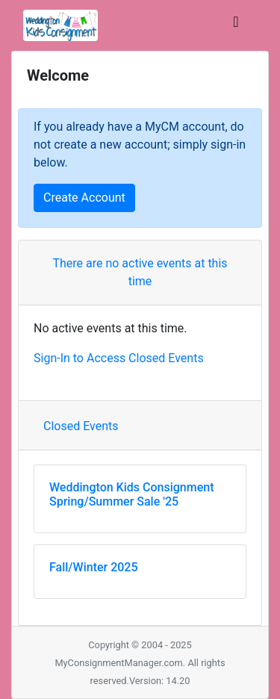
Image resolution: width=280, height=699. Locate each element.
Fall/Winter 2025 (93, 567)
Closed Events (81, 426)
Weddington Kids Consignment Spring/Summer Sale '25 (131, 494)
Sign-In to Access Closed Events (119, 358)
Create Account (84, 197)
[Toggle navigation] (236, 25)
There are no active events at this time (139, 272)
